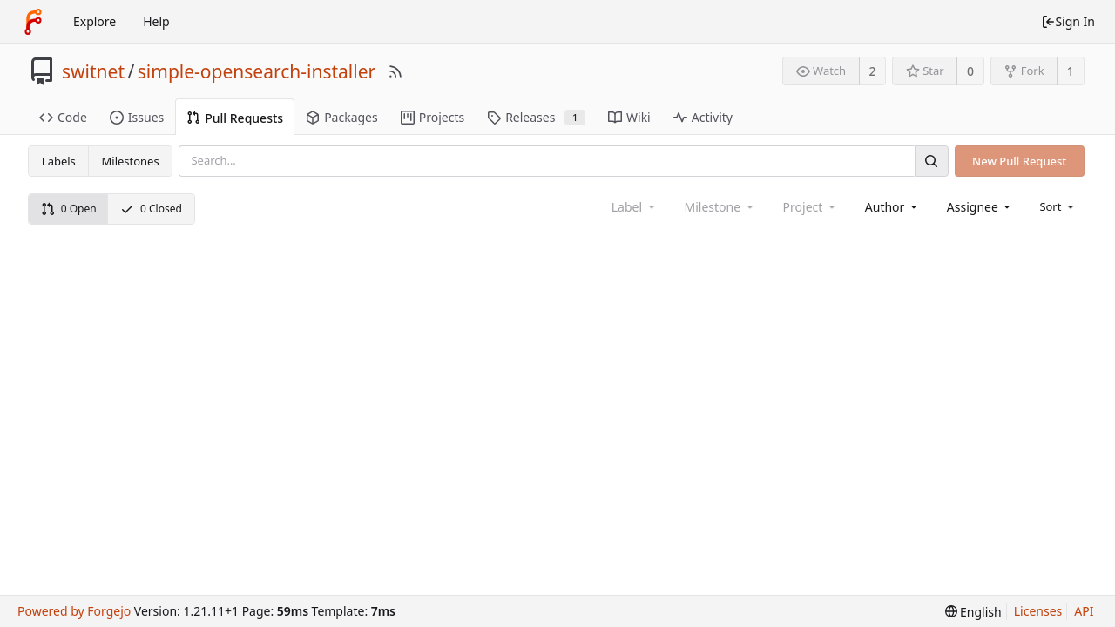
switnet (93, 71)
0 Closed (151, 208)
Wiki (629, 117)
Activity (703, 117)
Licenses (1038, 611)
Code (63, 117)
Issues (137, 117)
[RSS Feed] (395, 71)
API (1083, 611)
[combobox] (892, 207)
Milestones (130, 161)
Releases (536, 117)
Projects (432, 117)
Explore (94, 21)
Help (156, 21)
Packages (342, 117)
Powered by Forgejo (74, 611)
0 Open (69, 208)
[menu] (1058, 206)
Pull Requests (234, 118)
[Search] (931, 160)
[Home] (33, 21)
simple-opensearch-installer (256, 71)
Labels (59, 161)
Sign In (1068, 21)
